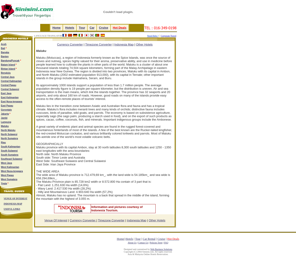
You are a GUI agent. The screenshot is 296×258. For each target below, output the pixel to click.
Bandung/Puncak (10, 60)
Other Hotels (144, 44)
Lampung (6, 122)
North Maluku (8, 130)
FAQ (166, 242)
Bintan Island (8, 69)
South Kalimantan (10, 146)
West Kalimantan (10, 167)
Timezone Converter (98, 44)
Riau (3, 142)
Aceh (3, 44)
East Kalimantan (10, 97)
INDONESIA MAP (13, 203)
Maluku (5, 126)
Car (92, 27)
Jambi (4, 118)
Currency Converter (83, 220)
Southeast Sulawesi (11, 159)
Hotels (69, 27)
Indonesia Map (124, 44)
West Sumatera (9, 179)
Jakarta (5, 114)
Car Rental (149, 238)
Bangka (5, 52)
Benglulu (6, 73)
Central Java (7, 77)
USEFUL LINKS (12, 209)
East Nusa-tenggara (11, 101)
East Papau (7, 105)
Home (56, 27)
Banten (5, 56)
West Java (6, 163)
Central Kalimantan (11, 81)
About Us (132, 242)
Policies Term (156, 242)
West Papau (7, 175)
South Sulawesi (9, 150)
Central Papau (8, 85)
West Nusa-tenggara (12, 171)
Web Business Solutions (161, 249)
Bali (3, 48)
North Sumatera (9, 138)
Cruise (103, 27)
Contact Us (143, 242)
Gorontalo (6, 110)
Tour (82, 27)
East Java (6, 93)
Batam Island (8, 64)
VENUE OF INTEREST (15, 198)
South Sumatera (9, 155)
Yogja (4, 183)
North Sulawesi (9, 134)
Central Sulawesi (10, 89)
